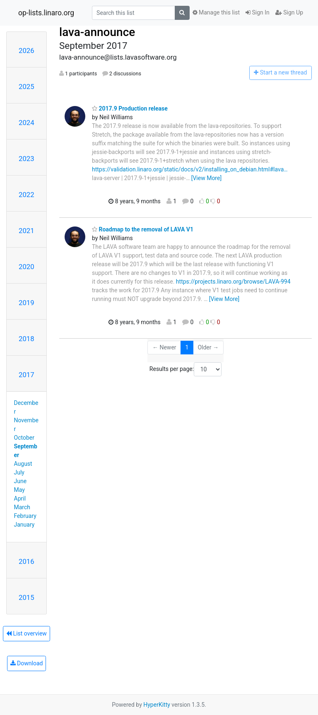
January (24, 524)
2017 (26, 375)
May (19, 489)
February (25, 516)
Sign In (258, 12)
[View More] (206, 178)
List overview (26, 633)
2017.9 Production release (130, 108)
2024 (26, 122)
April (20, 498)
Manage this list (216, 12)
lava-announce (97, 32)
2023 (26, 158)
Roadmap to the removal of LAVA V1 (142, 229)
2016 (26, 561)
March (22, 507)
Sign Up (289, 12)
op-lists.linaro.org (46, 13)
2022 (26, 194)
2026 (26, 50)
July (19, 472)
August (23, 463)
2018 (26, 339)
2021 (26, 230)
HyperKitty (156, 704)
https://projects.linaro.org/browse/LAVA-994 (233, 281)
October (24, 437)
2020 (26, 266)
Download (26, 663)
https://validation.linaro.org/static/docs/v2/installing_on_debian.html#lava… (190, 169)
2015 (26, 597)
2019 (26, 303)
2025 (26, 86)
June (20, 481)
